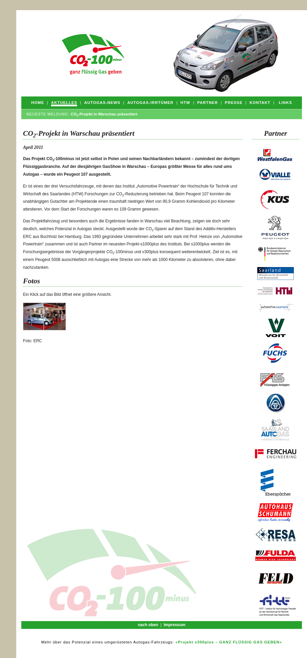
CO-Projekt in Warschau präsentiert (104, 114)
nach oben (148, 624)
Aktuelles (64, 103)
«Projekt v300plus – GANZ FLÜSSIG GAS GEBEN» (228, 642)
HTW (185, 103)
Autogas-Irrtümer (150, 103)
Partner (207, 103)
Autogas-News (102, 103)
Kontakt (260, 103)
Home (37, 103)
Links (285, 103)
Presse (233, 103)
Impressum (174, 624)
